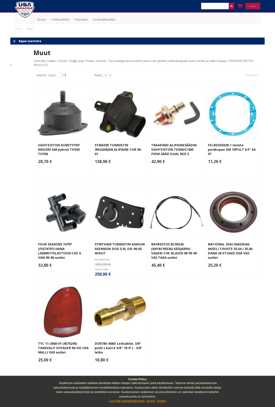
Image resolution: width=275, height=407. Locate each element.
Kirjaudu (253, 6)
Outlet (22, 163)
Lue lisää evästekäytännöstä (127, 400)
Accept (150, 400)
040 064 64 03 (88, 374)
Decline (161, 400)
